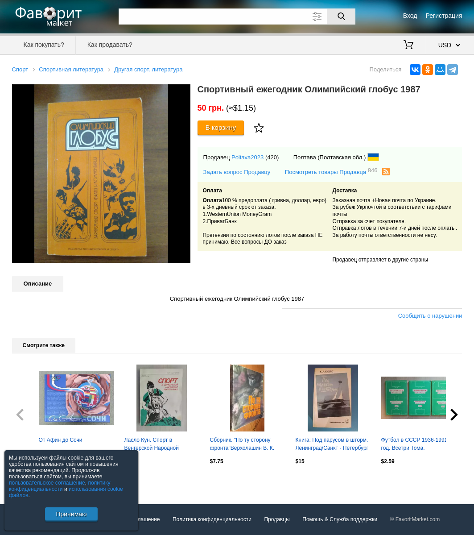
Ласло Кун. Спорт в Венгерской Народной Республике (151, 445)
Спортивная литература (71, 69)
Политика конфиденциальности (212, 519)
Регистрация (444, 15)
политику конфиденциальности (60, 486)
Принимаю (71, 514)
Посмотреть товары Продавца (331, 171)
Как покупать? (44, 44)
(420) (272, 157)
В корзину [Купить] (221, 127)
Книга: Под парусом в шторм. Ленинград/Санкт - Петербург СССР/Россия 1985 (332, 445)
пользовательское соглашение (47, 483)
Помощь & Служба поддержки (339, 519)
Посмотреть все (31, 480)
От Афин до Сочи (60, 440)
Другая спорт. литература (148, 69)
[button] (182, 92)
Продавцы (276, 519)
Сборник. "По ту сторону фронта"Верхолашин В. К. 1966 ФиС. (242, 445)
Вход (410, 15)
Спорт (20, 69)
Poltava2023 (247, 157)
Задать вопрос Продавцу (237, 172)
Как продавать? (109, 44)
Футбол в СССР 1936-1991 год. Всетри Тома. (414, 444)
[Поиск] (341, 16)
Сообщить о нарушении (430, 315)
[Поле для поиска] (237, 16)
